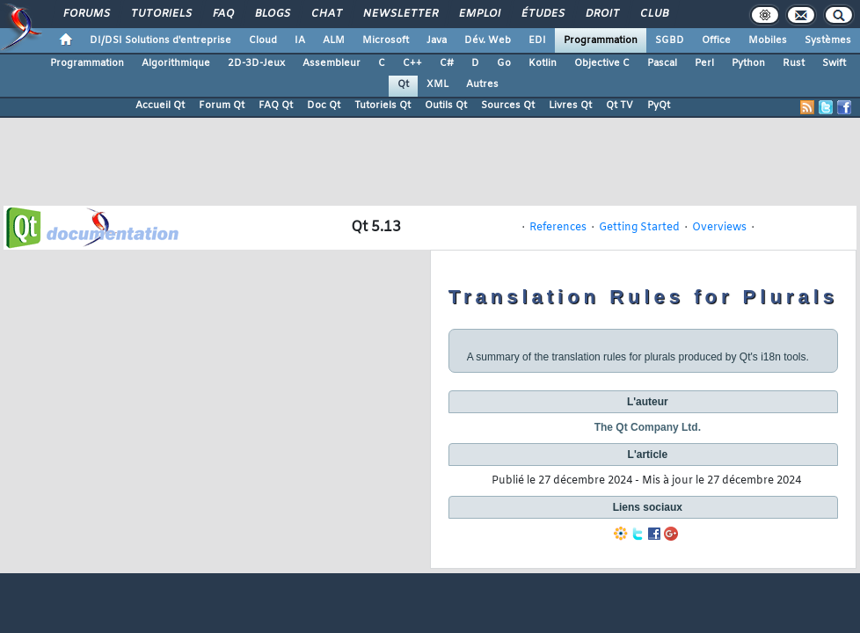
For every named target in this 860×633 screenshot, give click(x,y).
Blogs (271, 14)
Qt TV (619, 105)
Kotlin (542, 63)
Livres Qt (570, 105)
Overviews (719, 228)
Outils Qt (446, 105)
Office (716, 40)
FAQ (222, 14)
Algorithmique (176, 63)
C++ (412, 63)
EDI (537, 40)
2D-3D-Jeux (256, 63)
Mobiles (767, 40)
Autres (482, 84)
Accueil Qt (160, 105)
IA (300, 40)
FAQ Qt (276, 105)
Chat (326, 14)
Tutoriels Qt (382, 105)
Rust (794, 63)
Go (504, 63)
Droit (601, 14)
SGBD (669, 40)
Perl (704, 63)
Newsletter (400, 14)
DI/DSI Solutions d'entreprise (160, 40)
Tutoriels (160, 14)
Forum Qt (221, 105)
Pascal (662, 63)
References (558, 228)
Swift (834, 63)
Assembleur (331, 63)
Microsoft (385, 40)
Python (748, 63)
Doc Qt (323, 105)
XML (437, 84)
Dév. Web (487, 40)
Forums (86, 14)
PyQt (658, 105)
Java (436, 40)
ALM (334, 40)
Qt (403, 84)
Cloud (263, 40)
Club (653, 14)
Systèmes (828, 40)
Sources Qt (508, 105)
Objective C (602, 63)
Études (542, 14)
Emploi (478, 14)
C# (447, 63)
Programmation (601, 40)
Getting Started (639, 228)
